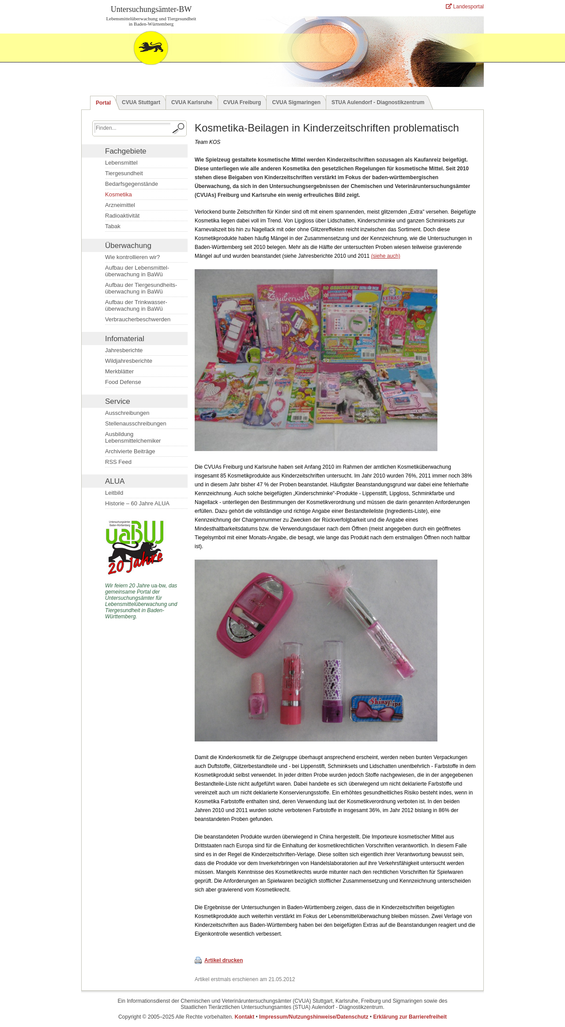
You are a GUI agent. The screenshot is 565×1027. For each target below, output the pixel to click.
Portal (103, 103)
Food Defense (123, 382)
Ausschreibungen (127, 413)
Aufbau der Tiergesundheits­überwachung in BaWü (141, 288)
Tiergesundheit (124, 173)
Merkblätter (119, 371)
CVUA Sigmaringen (296, 102)
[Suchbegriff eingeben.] (132, 128)
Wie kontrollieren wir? (132, 257)
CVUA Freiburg (242, 102)
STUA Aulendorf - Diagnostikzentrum (377, 102)
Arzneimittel (120, 205)
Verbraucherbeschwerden (137, 319)
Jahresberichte (124, 350)
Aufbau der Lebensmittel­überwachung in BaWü (137, 271)
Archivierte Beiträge (130, 451)
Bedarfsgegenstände (131, 184)
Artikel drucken (223, 960)
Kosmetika (118, 194)
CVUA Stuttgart (141, 102)
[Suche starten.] (179, 128)
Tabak (113, 226)
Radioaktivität (122, 215)
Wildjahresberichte (128, 360)
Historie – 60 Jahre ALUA (137, 503)
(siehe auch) (385, 256)
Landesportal (465, 7)
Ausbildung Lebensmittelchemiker (133, 437)
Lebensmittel (121, 162)
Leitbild (114, 492)
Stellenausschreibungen (135, 423)
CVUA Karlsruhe (191, 102)
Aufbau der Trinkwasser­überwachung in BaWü (136, 305)
